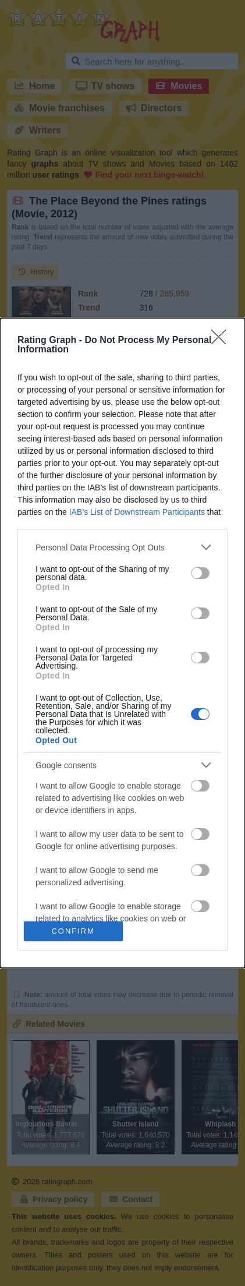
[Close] (222, 341)
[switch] (200, 573)
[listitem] (122, 547)
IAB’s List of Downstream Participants (137, 512)
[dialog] (122, 642)
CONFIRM (73, 931)
